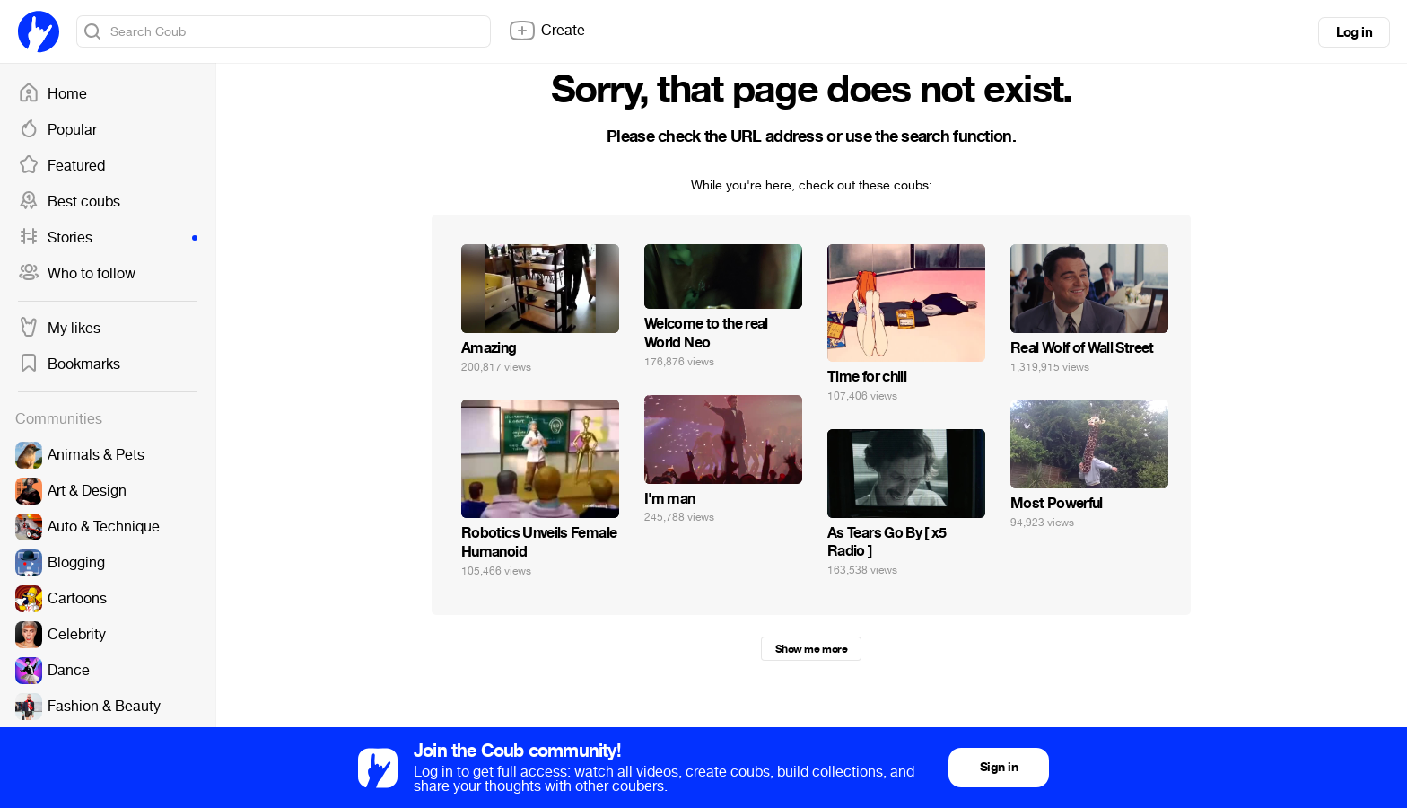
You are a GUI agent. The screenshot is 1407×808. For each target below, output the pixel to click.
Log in (1354, 32)
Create (546, 30)
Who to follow (76, 273)
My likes (59, 328)
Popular (57, 130)
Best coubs (69, 202)
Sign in (999, 767)
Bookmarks (69, 364)
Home (52, 94)
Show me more (811, 649)
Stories (107, 237)
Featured (61, 166)
